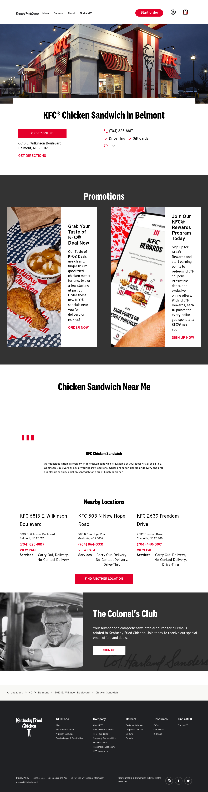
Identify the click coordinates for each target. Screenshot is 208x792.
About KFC (98, 726)
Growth (129, 738)
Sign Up (109, 650)
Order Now (78, 328)
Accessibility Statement (27, 782)
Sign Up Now (183, 338)
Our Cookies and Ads (57, 778)
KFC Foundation (100, 734)
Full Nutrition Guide (65, 730)
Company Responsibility (104, 738)
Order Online (42, 133)
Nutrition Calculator (65, 734)
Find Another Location (104, 579)
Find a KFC (183, 726)
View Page (28, 550)
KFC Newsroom (100, 751)
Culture (129, 734)
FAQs (156, 726)
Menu (58, 726)
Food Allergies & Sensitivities (69, 738)
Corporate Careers (134, 730)
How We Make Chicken (103, 730)
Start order (149, 13)
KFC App (158, 734)
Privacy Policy (22, 778)
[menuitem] (45, 13)
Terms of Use (38, 778)
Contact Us (159, 730)
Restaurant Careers (134, 726)
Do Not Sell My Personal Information (87, 778)
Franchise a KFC (100, 743)
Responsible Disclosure (104, 747)
